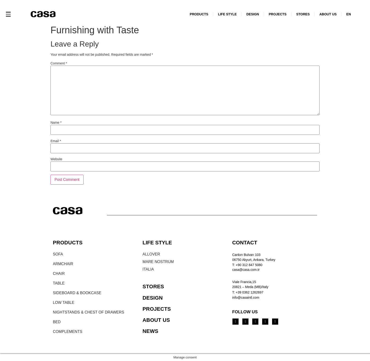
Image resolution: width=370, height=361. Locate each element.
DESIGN (252, 14)
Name (56, 122)
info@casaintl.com (245, 297)
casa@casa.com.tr (246, 270)
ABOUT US (327, 14)
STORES (303, 14)
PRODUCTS (199, 14)
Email (55, 141)
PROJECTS (277, 14)
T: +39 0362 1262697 (247, 292)
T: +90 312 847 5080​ (247, 265)
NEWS (150, 331)
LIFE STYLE (227, 14)
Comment (58, 63)
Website (56, 159)
